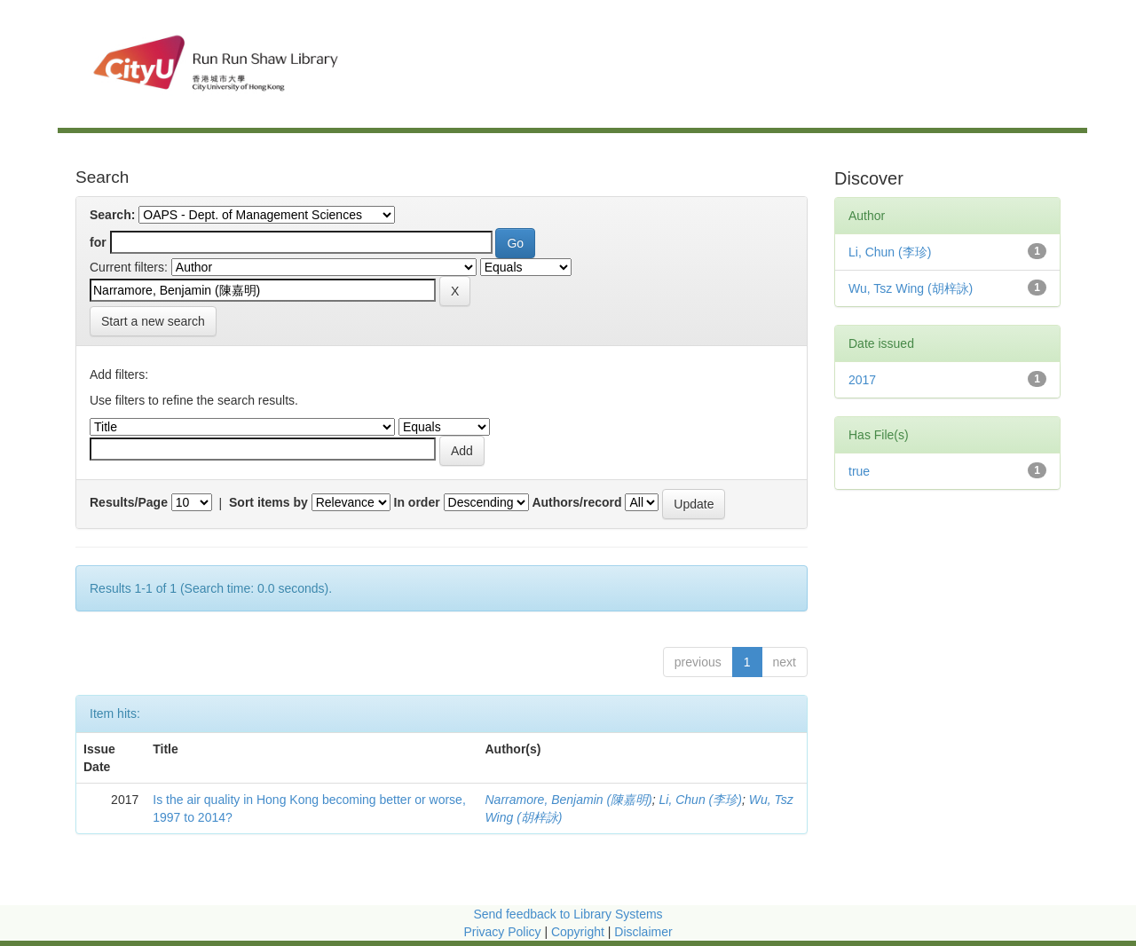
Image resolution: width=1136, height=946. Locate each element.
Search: (112, 215)
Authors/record (576, 502)
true (859, 471)
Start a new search (153, 321)
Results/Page (129, 502)
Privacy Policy (501, 932)
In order (417, 502)
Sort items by (268, 502)
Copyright (579, 932)
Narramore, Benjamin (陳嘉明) (568, 799)
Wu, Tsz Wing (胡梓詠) (910, 288)
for (98, 242)
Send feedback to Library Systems (567, 914)
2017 (862, 380)
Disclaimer (643, 932)
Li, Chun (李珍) (700, 799)
